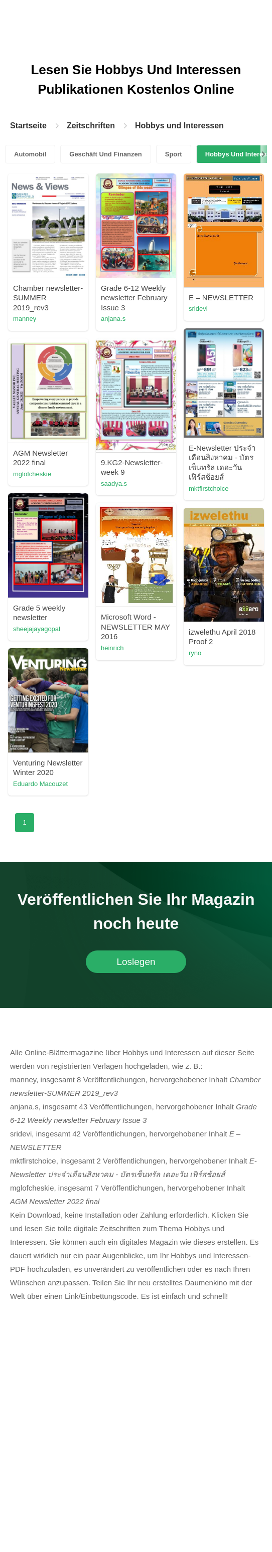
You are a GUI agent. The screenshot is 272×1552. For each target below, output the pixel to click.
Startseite (28, 125)
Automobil (30, 154)
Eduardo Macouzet (40, 784)
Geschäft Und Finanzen (105, 154)
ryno (195, 653)
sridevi (198, 308)
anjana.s (113, 318)
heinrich (112, 648)
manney (24, 318)
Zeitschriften (91, 125)
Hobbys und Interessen (179, 125)
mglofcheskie (32, 474)
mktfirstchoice (208, 488)
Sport (173, 154)
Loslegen (135, 961)
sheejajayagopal (36, 629)
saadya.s (114, 483)
